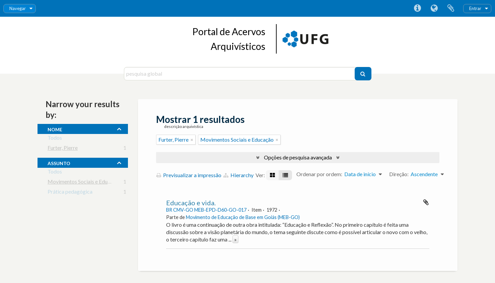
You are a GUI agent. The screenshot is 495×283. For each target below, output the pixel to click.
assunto (59, 162)
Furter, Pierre (63, 149)
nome (55, 129)
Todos (55, 139)
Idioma (434, 8)
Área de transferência (450, 8)
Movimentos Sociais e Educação (84, 183)
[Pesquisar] (363, 73)
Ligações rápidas (417, 8)
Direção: (399, 174)
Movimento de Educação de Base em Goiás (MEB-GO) (243, 217)
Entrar (475, 8)
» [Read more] (235, 239)
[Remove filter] (192, 139)
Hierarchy (238, 175)
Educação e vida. (191, 203)
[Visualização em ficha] (272, 175)
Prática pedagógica (70, 193)
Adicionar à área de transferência (426, 202)
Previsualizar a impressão (188, 175)
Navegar (17, 8)
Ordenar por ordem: (319, 174)
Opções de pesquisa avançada (298, 157)
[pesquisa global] (240, 73)
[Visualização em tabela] (285, 175)
